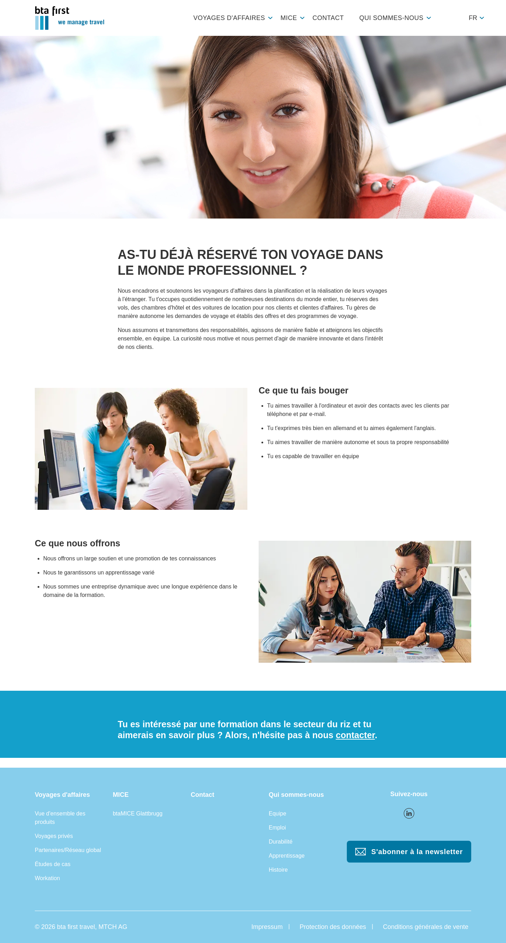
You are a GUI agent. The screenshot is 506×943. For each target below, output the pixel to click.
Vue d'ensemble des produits (60, 818)
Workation (47, 878)
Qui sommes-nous (391, 17)
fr (473, 17)
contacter (355, 735)
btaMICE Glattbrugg (137, 814)
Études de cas (52, 864)
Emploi (277, 828)
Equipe (277, 814)
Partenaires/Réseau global (68, 850)
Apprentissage (287, 856)
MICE (288, 17)
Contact (328, 17)
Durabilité (281, 842)
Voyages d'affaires (229, 17)
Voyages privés (54, 836)
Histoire (278, 870)
